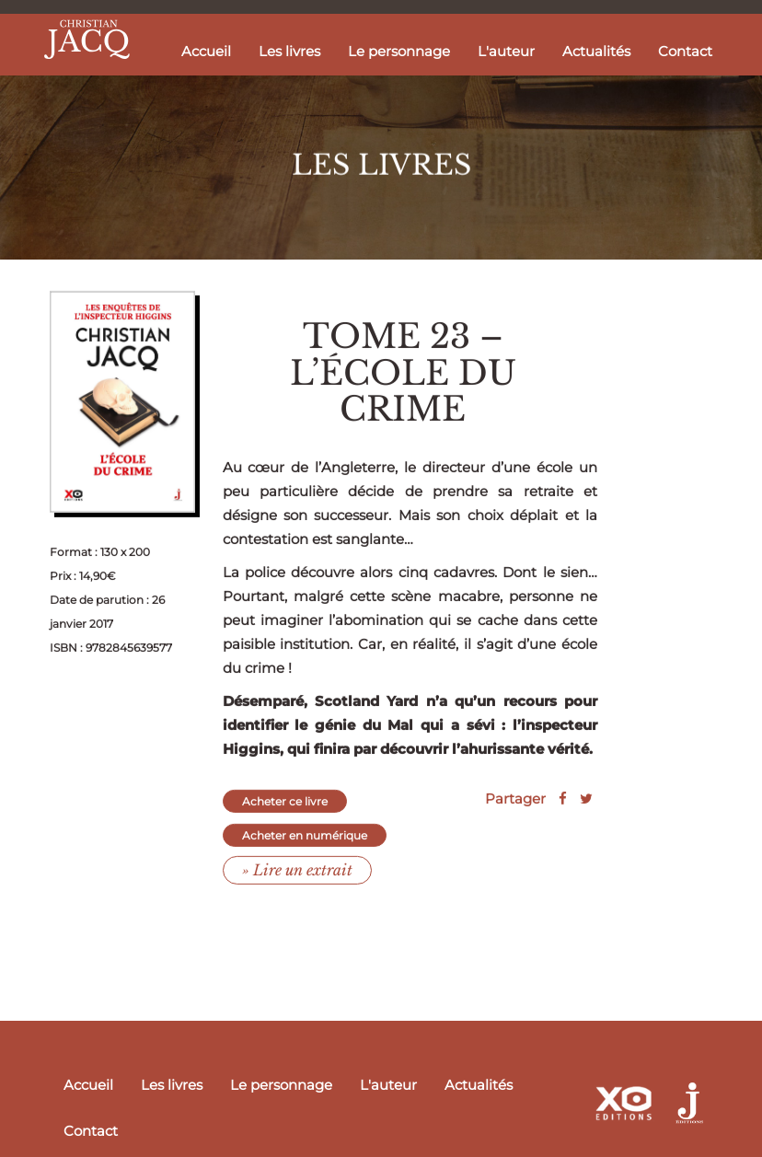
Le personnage (399, 51)
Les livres (289, 51)
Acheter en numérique (304, 850)
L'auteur (506, 51)
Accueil (206, 51)
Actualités (596, 51)
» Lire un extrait (297, 884)
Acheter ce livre (285, 816)
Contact (685, 51)
